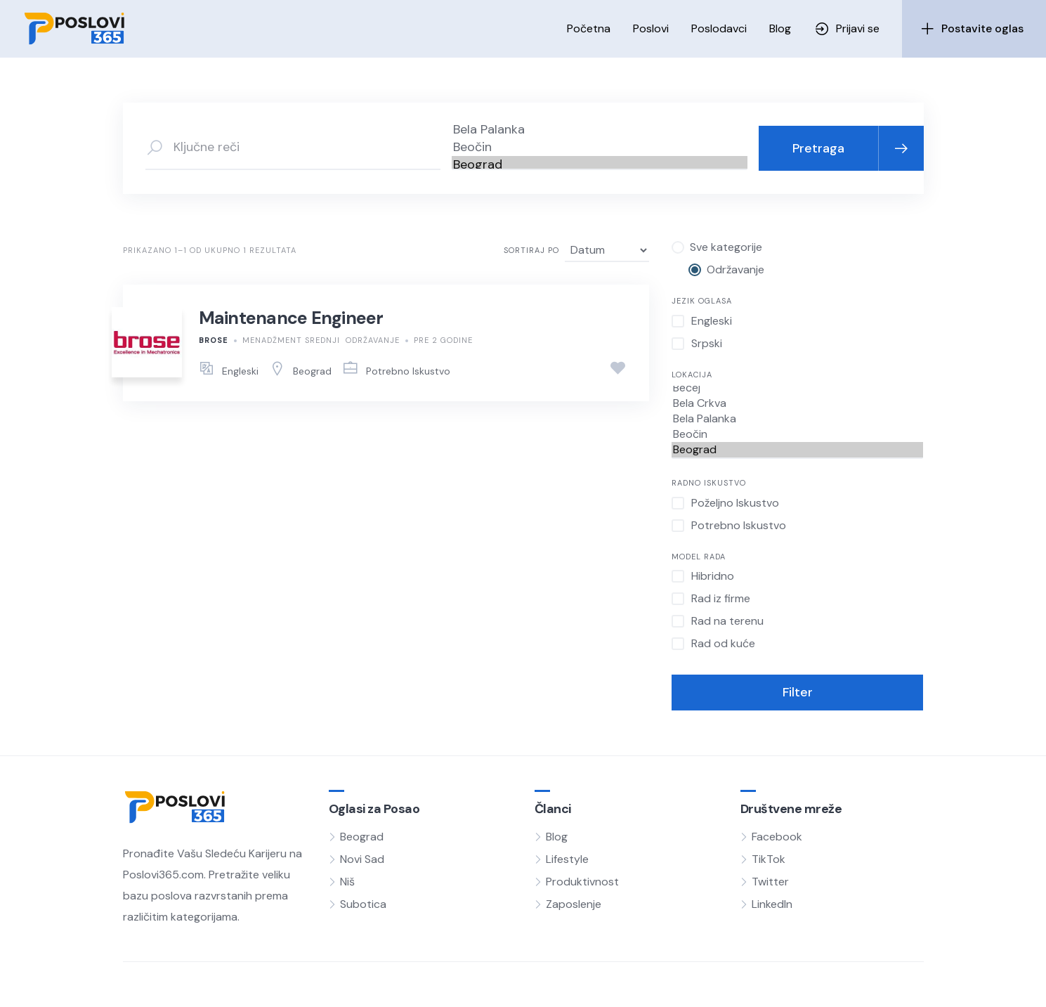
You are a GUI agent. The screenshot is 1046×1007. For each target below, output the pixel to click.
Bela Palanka (599, 129)
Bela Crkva (798, 403)
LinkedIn (772, 904)
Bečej (798, 388)
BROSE (213, 340)
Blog (780, 28)
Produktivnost (582, 881)
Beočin (599, 147)
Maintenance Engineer (291, 318)
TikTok (768, 859)
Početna (588, 28)
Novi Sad (362, 859)
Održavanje (373, 340)
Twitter (770, 881)
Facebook (777, 836)
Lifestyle (567, 859)
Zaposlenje (573, 904)
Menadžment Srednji (291, 340)
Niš (347, 881)
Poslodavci (719, 28)
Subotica (363, 904)
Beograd (599, 165)
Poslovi (651, 28)
